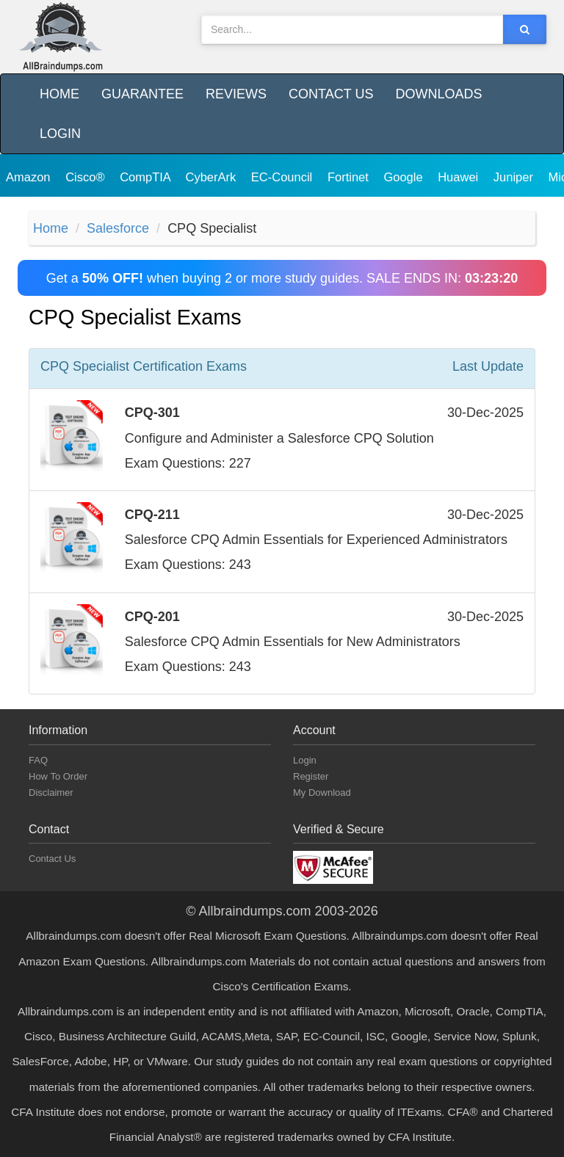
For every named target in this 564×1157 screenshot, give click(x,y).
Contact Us (331, 94)
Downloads (438, 94)
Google (404, 177)
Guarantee (142, 94)
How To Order (58, 776)
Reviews (236, 94)
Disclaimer (51, 792)
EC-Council (283, 177)
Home (59, 94)
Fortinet (350, 177)
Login (60, 133)
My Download (322, 792)
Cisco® (86, 177)
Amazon (30, 177)
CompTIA (146, 177)
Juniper (515, 177)
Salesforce (118, 228)
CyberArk (212, 177)
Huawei (460, 177)
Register (310, 776)
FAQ (38, 760)
